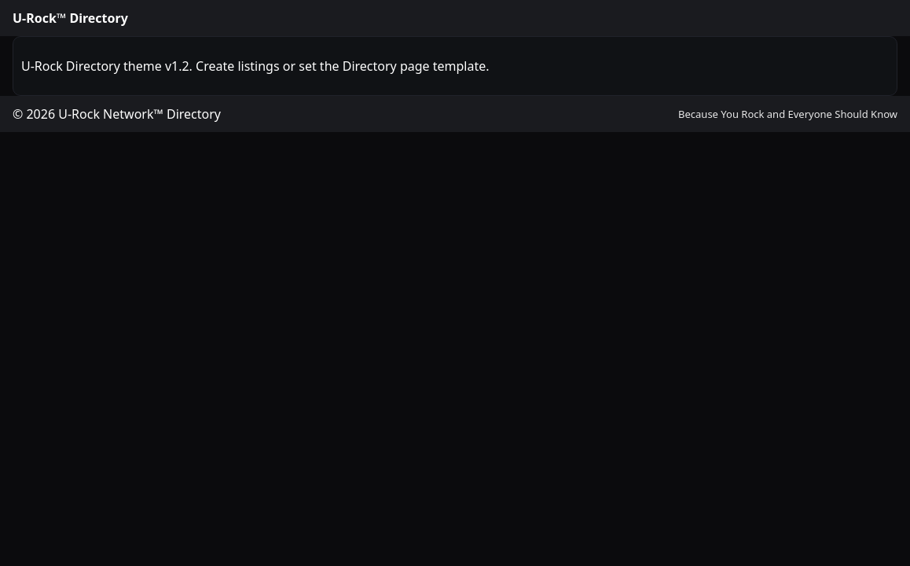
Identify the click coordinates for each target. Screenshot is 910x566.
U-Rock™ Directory (70, 18)
